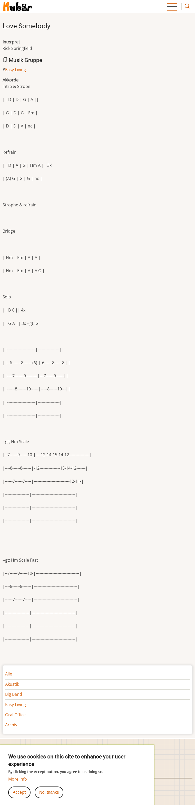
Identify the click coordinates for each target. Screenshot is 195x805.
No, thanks (49, 796)
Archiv (11, 725)
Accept (19, 796)
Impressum (14, 747)
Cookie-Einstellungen (120, 747)
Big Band (13, 694)
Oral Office (15, 715)
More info (17, 783)
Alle (8, 674)
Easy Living (15, 69)
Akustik (12, 684)
